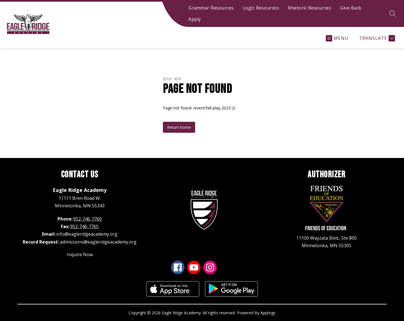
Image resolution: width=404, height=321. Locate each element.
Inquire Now (80, 254)
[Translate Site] (376, 38)
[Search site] (392, 13)
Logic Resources (261, 8)
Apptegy (267, 312)
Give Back (351, 8)
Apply (194, 19)
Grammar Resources (211, 8)
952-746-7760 (87, 219)
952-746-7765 (84, 226)
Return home (179, 127)
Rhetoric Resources (309, 8)
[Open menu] (337, 38)
